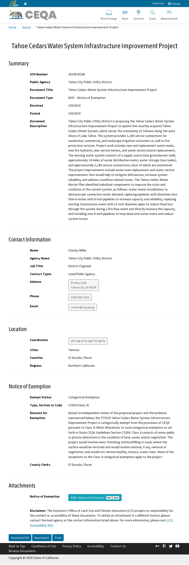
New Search (42, 538)
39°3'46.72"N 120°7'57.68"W (88, 341)
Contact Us (158, 3)
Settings (174, 3)
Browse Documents (22, 551)
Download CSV (20, 538)
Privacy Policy (71, 546)
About (125, 14)
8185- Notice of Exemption (95, 498)
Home (12, 27)
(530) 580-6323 (80, 297)
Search (152, 14)
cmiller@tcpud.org (82, 307)
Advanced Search (169, 14)
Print (58, 538)
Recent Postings (109, 14)
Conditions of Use (43, 546)
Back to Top (17, 546)
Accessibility (95, 546)
